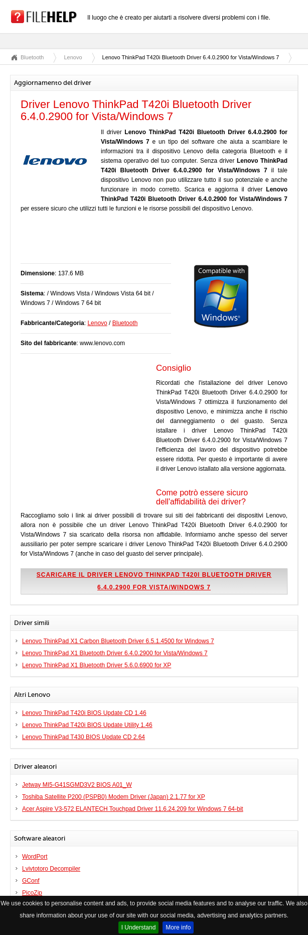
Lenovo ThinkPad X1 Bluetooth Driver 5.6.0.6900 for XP (96, 665)
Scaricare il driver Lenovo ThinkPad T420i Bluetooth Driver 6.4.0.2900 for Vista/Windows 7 (154, 581)
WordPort (34, 856)
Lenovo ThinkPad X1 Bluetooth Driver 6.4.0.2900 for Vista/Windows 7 (115, 653)
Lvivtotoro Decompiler (51, 868)
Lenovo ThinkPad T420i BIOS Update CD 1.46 (84, 712)
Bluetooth (32, 57)
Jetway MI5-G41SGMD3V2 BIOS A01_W (77, 784)
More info (178, 927)
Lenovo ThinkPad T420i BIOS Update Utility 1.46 (87, 725)
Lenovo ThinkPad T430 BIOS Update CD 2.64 (83, 737)
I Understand (138, 927)
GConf (31, 880)
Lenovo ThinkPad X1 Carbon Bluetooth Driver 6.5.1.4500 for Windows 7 (118, 641)
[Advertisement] (138, 243)
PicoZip (32, 892)
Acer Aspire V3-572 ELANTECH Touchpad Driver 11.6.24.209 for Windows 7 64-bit (132, 808)
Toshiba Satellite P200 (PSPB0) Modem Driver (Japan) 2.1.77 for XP (113, 796)
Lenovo (73, 57)
